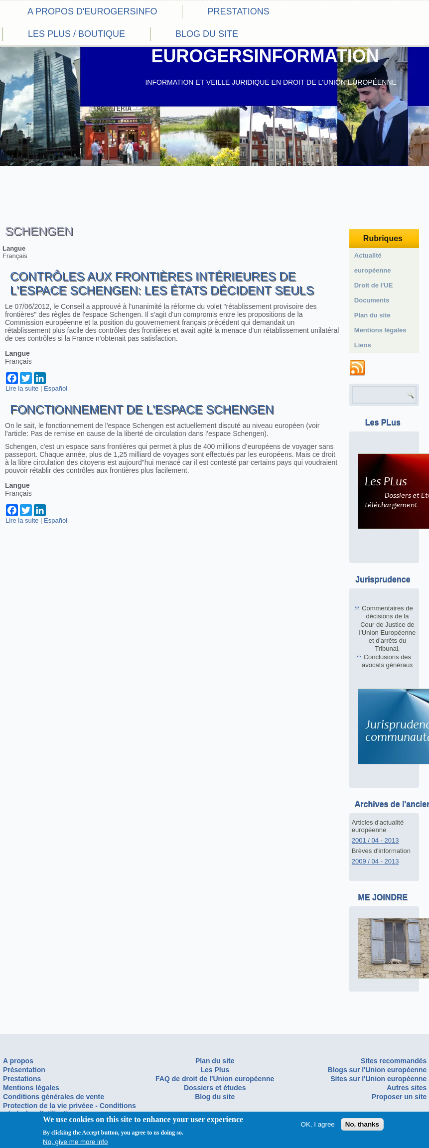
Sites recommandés (394, 1061)
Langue (13, 248)
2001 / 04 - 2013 (375, 840)
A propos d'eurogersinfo (92, 11)
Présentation (24, 1070)
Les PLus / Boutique (76, 34)
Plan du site (372, 315)
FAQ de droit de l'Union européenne (214, 1079)
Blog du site (206, 34)
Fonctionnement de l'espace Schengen (142, 409)
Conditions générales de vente (53, 1097)
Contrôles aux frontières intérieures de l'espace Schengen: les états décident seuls (162, 283)
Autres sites (407, 1088)
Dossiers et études (215, 1088)
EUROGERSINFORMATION (265, 56)
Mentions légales (380, 330)
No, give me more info (75, 1143)
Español (55, 388)
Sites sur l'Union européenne (378, 1079)
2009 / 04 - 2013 (375, 861)
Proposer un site (399, 1097)
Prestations (238, 11)
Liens (362, 345)
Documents (372, 300)
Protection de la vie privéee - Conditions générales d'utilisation (69, 1110)
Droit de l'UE (373, 285)
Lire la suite (21, 388)
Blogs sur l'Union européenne (377, 1070)
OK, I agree (318, 1126)
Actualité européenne (372, 263)
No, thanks (362, 1126)
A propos (18, 1061)
